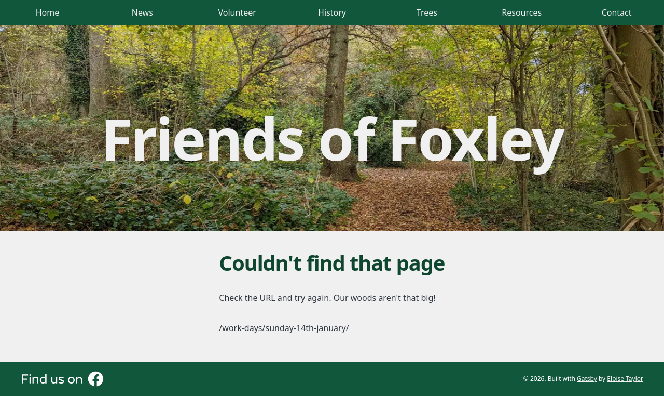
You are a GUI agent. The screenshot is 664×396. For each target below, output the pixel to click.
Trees (427, 12)
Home (48, 12)
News (142, 12)
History (332, 12)
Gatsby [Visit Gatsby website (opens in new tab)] (587, 378)
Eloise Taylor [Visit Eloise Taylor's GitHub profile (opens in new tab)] (625, 378)
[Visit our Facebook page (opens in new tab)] (62, 379)
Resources (522, 12)
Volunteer (237, 12)
